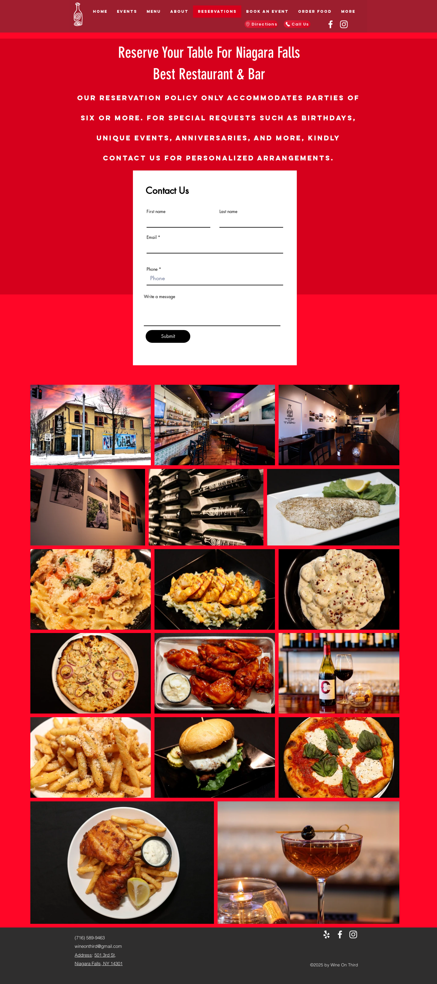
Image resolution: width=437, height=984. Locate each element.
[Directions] (261, 24)
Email (152, 237)
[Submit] (168, 336)
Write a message (159, 296)
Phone (152, 269)
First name (156, 211)
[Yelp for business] (326, 934)
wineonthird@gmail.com (98, 946)
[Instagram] (344, 24)
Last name (228, 211)
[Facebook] (330, 24)
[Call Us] (297, 24)
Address (83, 955)
